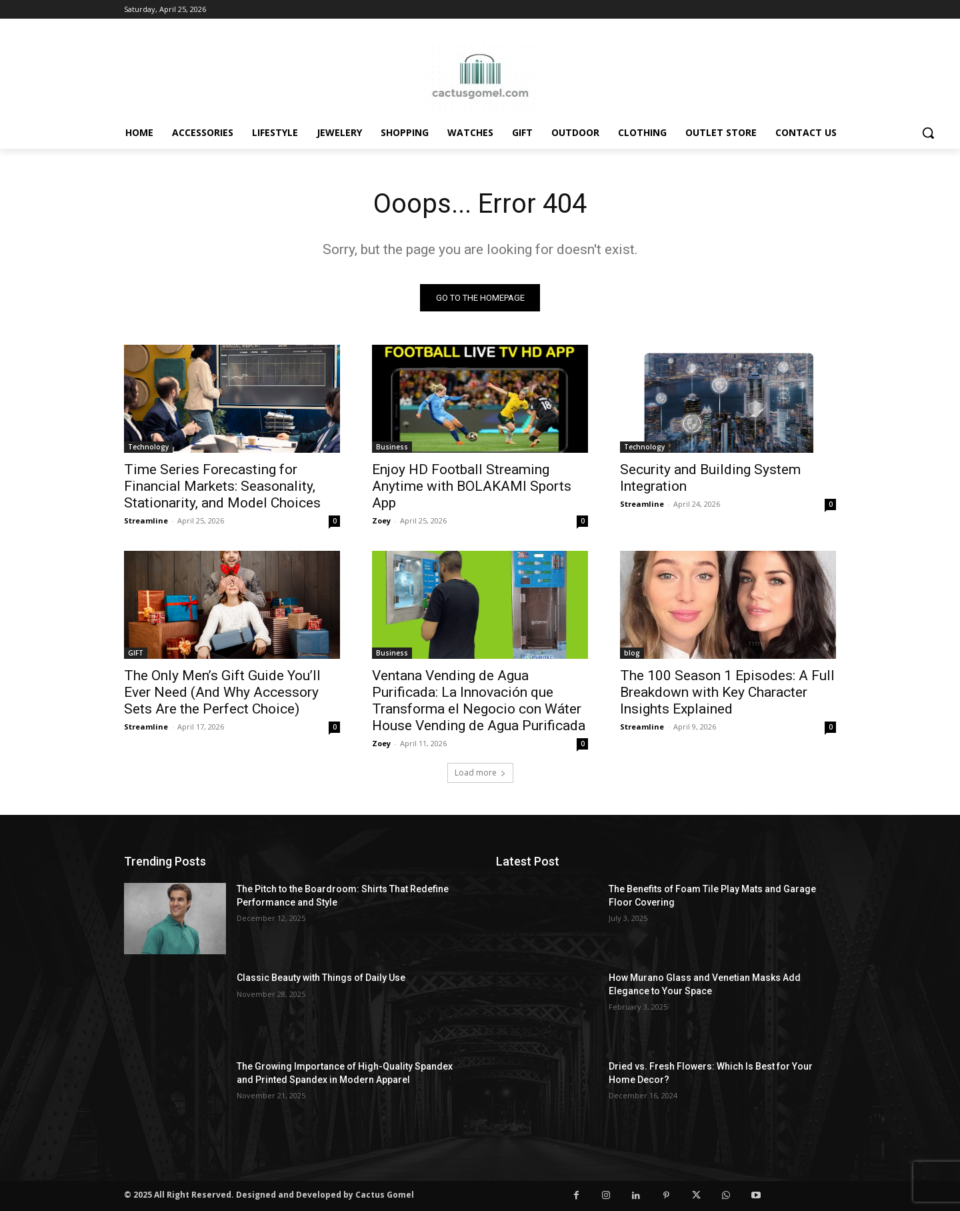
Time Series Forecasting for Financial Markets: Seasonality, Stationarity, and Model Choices (222, 486)
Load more (480, 772)
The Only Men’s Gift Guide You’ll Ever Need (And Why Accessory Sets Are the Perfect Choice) (222, 692)
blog (632, 653)
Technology (148, 446)
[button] (928, 133)
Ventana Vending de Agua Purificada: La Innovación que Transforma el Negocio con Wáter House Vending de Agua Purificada (478, 701)
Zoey (381, 520)
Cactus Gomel (384, 1194)
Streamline (146, 520)
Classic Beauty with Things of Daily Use (321, 977)
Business (392, 446)
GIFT (135, 653)
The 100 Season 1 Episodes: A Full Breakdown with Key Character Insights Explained (727, 692)
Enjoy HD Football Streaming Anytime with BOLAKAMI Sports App (471, 486)
